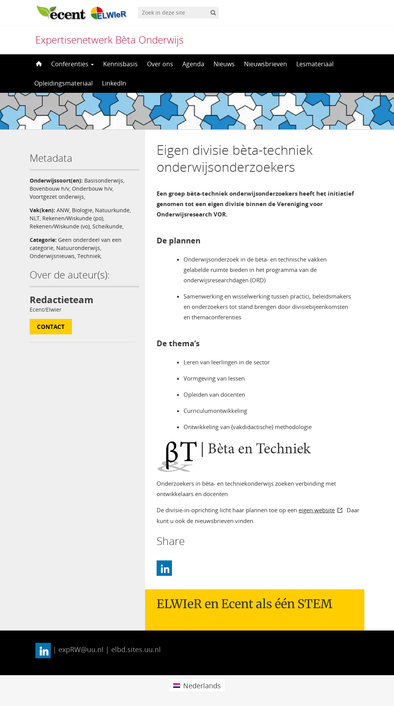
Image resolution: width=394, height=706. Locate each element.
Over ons (160, 64)
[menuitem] (196, 685)
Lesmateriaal (315, 64)
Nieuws (224, 64)
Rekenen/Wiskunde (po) (72, 218)
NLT (35, 218)
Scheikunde (107, 226)
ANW (63, 210)
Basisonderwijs (103, 180)
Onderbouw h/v (92, 188)
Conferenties (72, 64)
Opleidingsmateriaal (63, 83)
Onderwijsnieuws (52, 256)
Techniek (88, 256)
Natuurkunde (112, 210)
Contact (51, 326)
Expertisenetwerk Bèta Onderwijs (109, 40)
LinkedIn (114, 83)
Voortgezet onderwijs (57, 196)
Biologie (82, 210)
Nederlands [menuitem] (202, 685)
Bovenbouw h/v (49, 188)
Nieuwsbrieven (265, 64)
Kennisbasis (120, 64)
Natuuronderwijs (78, 248)
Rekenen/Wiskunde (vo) (60, 226)
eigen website (317, 510)
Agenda (193, 64)
